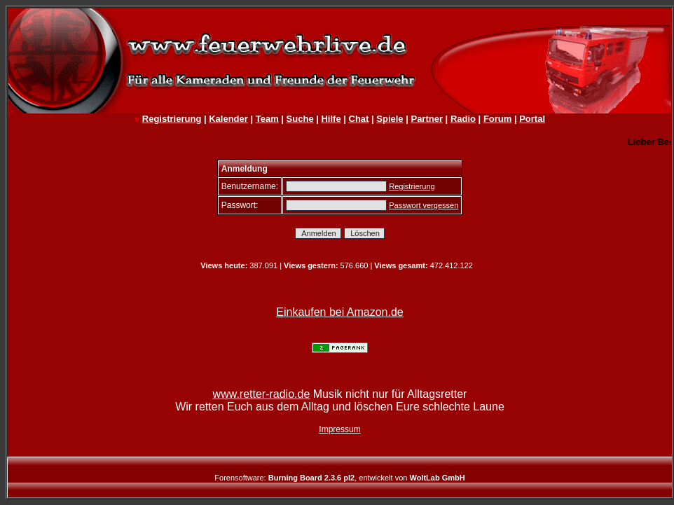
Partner (427, 118)
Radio (463, 118)
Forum (497, 118)
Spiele (389, 118)
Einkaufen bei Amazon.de (339, 312)
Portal (532, 118)
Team (267, 118)
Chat (359, 118)
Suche (300, 118)
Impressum (339, 429)
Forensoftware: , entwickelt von (339, 477)
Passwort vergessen (423, 205)
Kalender (228, 118)
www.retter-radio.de (261, 394)
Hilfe (331, 118)
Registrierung (172, 118)
